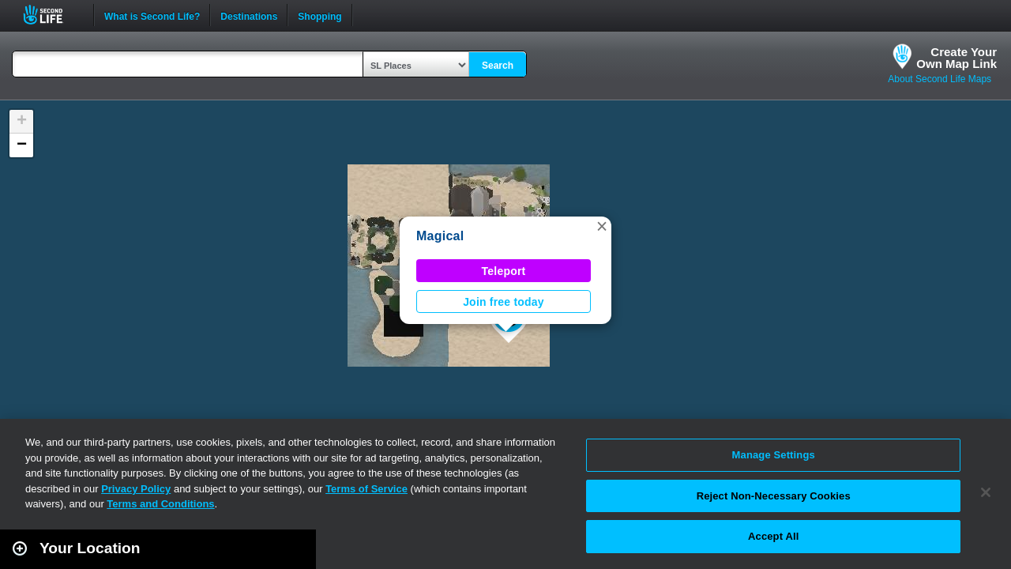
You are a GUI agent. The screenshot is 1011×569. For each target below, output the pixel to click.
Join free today (503, 302)
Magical (440, 236)
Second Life (51, 14)
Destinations (248, 15)
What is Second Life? (152, 15)
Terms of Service (366, 489)
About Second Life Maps (939, 79)
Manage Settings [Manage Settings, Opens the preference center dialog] (773, 455)
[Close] (985, 492)
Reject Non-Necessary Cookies (774, 496)
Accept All (773, 536)
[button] (601, 226)
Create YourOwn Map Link (956, 57)
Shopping (319, 15)
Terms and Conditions (160, 504)
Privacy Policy (136, 489)
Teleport (504, 271)
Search (497, 65)
